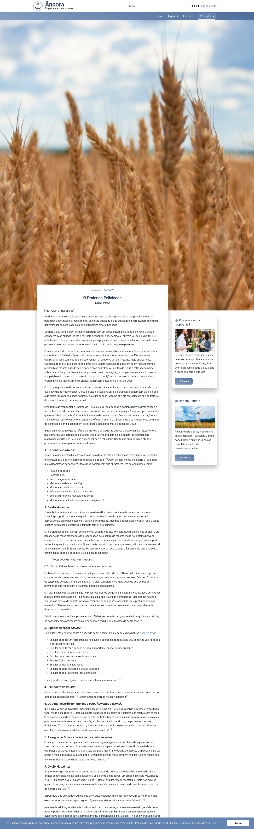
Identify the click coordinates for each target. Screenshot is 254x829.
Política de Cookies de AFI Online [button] (198, 823)
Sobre (159, 16)
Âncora (54, 4)
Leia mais (184, 381)
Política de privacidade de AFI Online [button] (156, 823)
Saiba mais (184, 458)
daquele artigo (148, 633)
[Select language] (206, 16)
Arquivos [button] (173, 16)
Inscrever (188, 16)
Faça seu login (208, 5)
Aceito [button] (238, 823)
